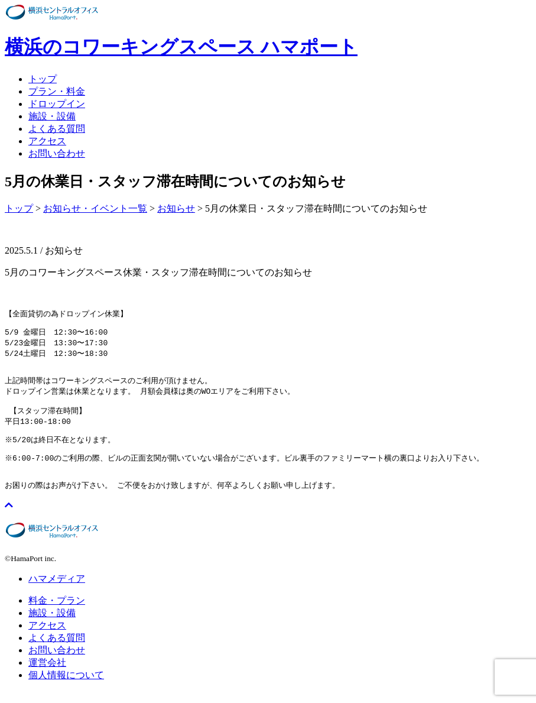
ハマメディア (56, 590)
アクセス (47, 141)
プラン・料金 (56, 91)
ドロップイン (56, 104)
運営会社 (47, 674)
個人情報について (66, 687)
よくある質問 (56, 129)
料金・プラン (56, 612)
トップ (42, 79)
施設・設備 (52, 116)
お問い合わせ (56, 153)
